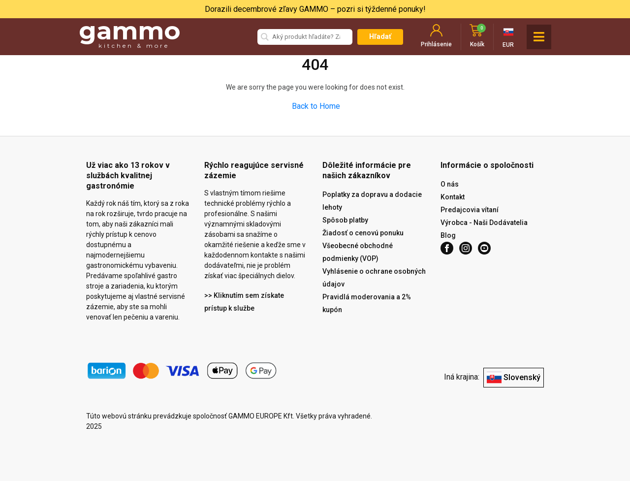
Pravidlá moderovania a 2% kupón (366, 303)
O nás (450, 184)
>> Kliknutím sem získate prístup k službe (244, 301)
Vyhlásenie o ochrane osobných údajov (374, 277)
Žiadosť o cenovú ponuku (363, 233)
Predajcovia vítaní (470, 210)
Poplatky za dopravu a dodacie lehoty (372, 201)
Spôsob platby (345, 220)
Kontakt (453, 197)
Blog (448, 235)
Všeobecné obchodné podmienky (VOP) (357, 252)
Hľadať (380, 36)
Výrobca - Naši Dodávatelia (484, 222)
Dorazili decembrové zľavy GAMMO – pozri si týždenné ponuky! (315, 9)
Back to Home (316, 106)
